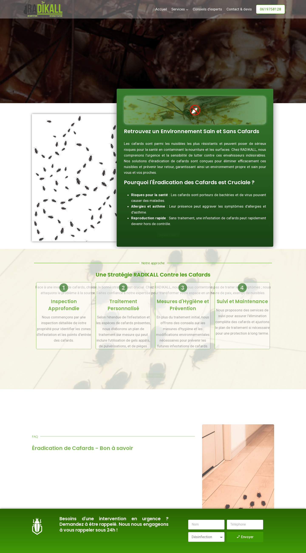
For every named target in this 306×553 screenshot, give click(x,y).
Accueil (161, 9)
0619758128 (270, 9)
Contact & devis (239, 9)
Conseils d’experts (207, 9)
